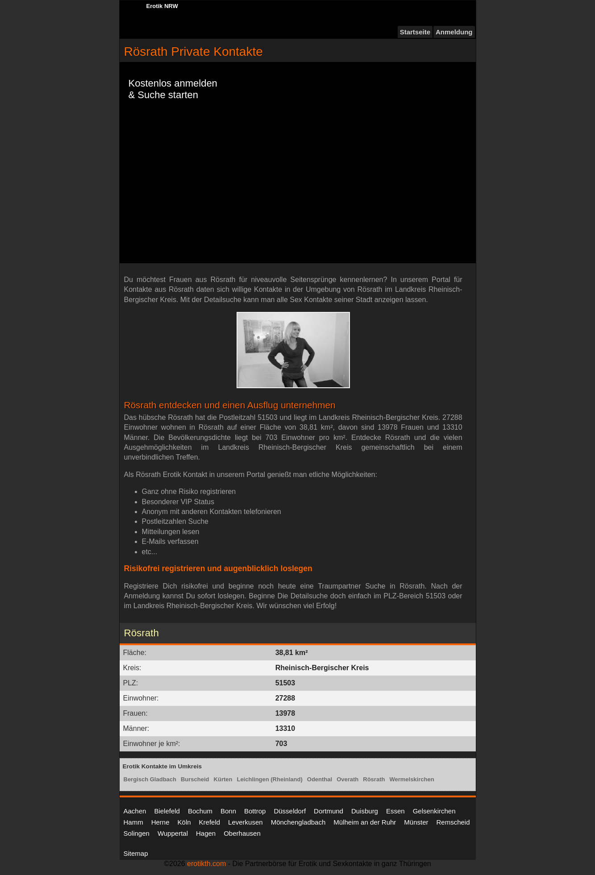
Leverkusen (245, 822)
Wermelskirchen (411, 779)
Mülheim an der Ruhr (364, 822)
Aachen (135, 811)
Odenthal (319, 779)
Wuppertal (173, 833)
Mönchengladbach (298, 822)
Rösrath (374, 779)
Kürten (223, 779)
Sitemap (136, 853)
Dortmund (328, 811)
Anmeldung (454, 32)
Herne (160, 822)
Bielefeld (167, 811)
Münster (416, 822)
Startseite (415, 32)
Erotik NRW (162, 6)
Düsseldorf (290, 811)
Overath (347, 779)
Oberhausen (242, 833)
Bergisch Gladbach (150, 779)
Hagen (206, 833)
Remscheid (453, 822)
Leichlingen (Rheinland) (269, 779)
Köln (184, 822)
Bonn (228, 811)
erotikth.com (206, 863)
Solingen (137, 833)
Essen (395, 811)
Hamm (133, 822)
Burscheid (195, 779)
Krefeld (210, 822)
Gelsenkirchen (434, 811)
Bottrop (255, 811)
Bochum (200, 811)
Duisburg (364, 811)
